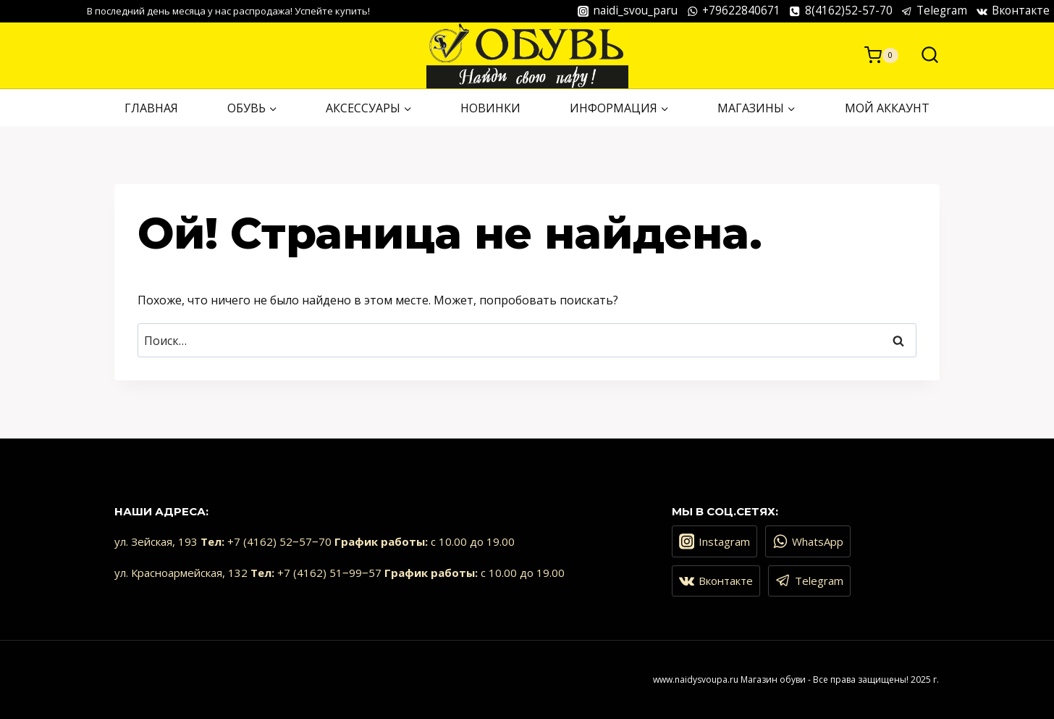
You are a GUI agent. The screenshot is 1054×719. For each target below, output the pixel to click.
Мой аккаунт (887, 108)
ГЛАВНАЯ (151, 108)
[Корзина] (881, 55)
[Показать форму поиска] (923, 55)
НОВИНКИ (490, 108)
